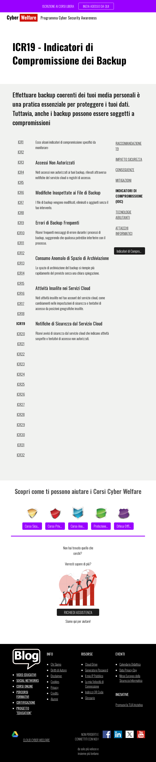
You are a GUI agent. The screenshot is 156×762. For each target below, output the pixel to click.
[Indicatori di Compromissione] (129, 251)
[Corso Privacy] (55, 526)
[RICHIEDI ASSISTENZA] (78, 612)
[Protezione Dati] (100, 526)
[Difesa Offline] (123, 526)
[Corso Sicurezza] (32, 526)
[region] (78, 6)
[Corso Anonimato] (77, 526)
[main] (78, 54)
